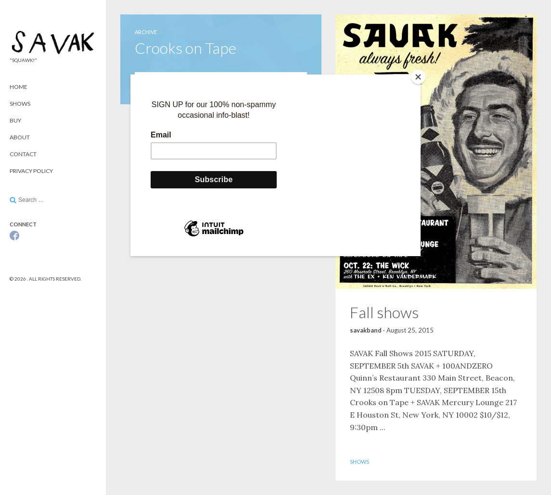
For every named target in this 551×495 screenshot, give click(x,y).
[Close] (418, 77)
